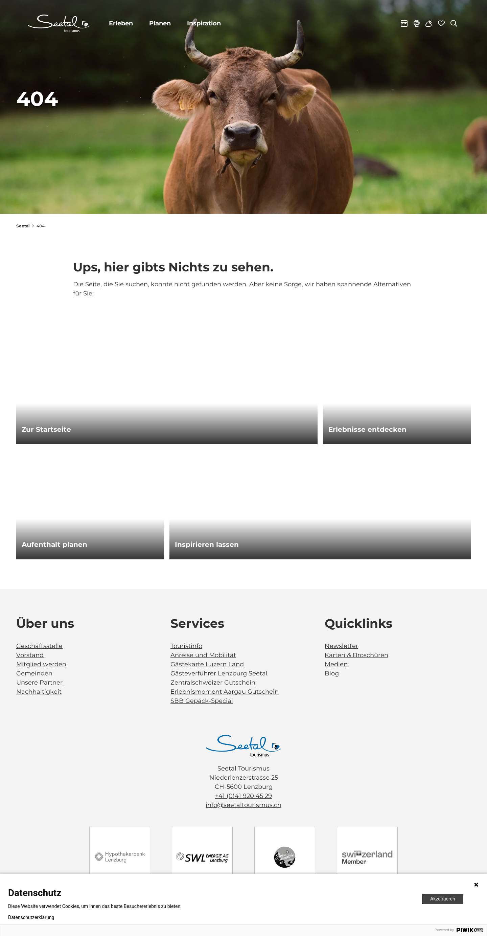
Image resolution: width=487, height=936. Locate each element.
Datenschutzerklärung (31, 917)
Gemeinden (34, 673)
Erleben (121, 23)
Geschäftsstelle (39, 646)
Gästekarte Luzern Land (207, 664)
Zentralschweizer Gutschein (212, 682)
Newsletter (341, 646)
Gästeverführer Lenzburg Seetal (219, 673)
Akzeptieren (442, 898)
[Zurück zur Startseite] (58, 23)
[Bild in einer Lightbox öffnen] (243, 745)
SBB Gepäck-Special (201, 701)
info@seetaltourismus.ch (243, 805)
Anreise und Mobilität (203, 655)
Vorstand (30, 655)
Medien (336, 664)
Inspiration (204, 23)
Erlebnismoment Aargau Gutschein (224, 691)
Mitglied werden (41, 664)
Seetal (23, 225)
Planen (160, 23)
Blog (332, 673)
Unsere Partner (39, 682)
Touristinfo (186, 646)
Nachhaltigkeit (39, 691)
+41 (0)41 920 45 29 (243, 796)
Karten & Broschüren (356, 655)
